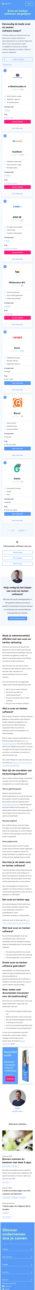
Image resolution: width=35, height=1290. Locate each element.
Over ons (17, 1272)
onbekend (7, 306)
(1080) (22, 155)
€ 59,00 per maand (10, 248)
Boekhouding (17, 552)
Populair (17, 1249)
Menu (29, 4)
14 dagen (7, 110)
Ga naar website (17, 122)
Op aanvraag (8, 314)
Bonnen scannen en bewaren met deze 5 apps (16, 1160)
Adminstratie (17, 564)
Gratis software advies (17, 618)
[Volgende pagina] (22, 530)
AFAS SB (17, 217)
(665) (22, 220)
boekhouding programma (10, 804)
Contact (17, 1279)
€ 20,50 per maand (10, 183)
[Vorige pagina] (12, 530)
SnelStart (17, 151)
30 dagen (7, 175)
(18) (22, 481)
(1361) (22, 89)
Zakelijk (17, 1264)
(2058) (22, 351)
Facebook (8, 1286)
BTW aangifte (17, 558)
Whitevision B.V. (17, 282)
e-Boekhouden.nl (17, 86)
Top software (17, 1257)
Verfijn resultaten (14, 59)
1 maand (7, 241)
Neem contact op (10, 1283)
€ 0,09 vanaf (8, 118)
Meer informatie (17, 128)
